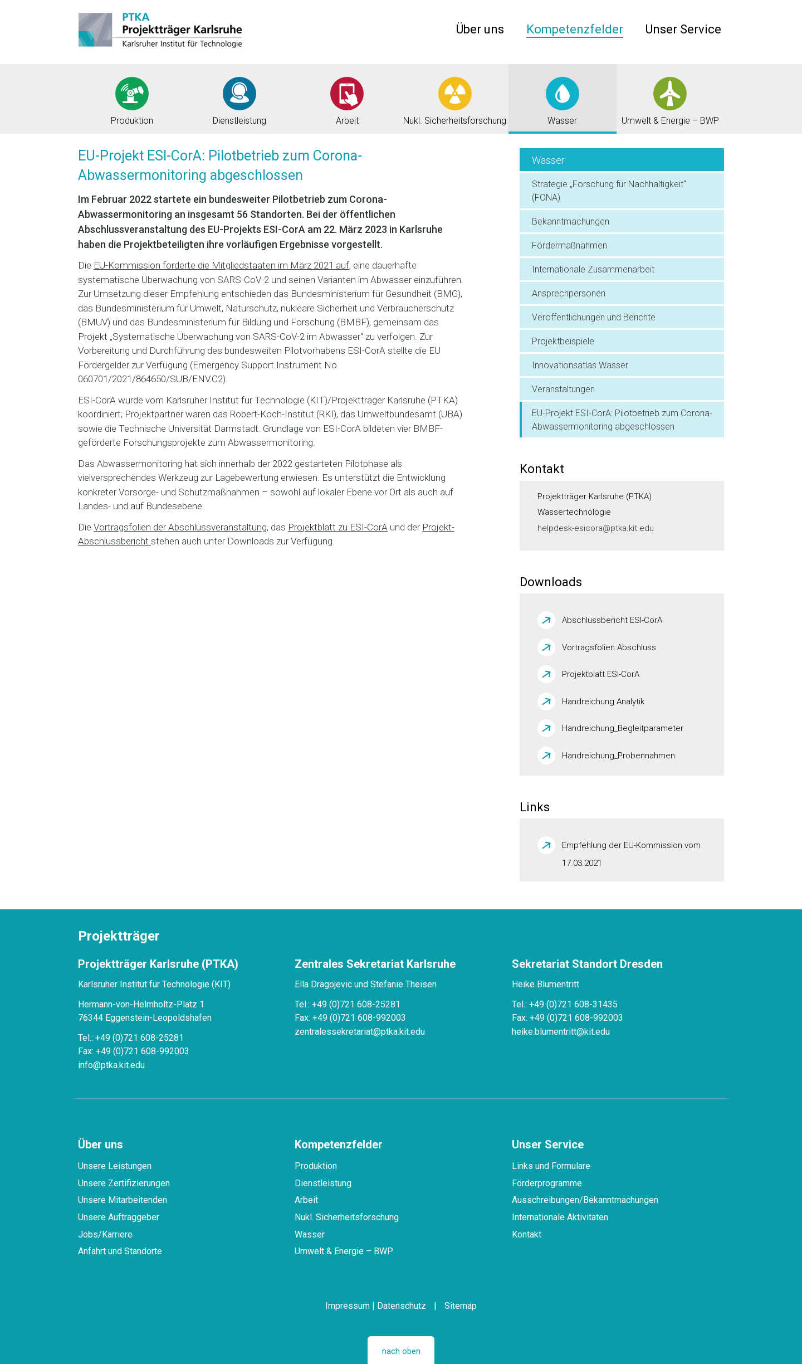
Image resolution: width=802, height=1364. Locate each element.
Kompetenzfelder (574, 29)
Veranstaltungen (563, 389)
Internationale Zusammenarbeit (593, 269)
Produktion (316, 1166)
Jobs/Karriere (105, 1234)
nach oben (401, 1351)
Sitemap (460, 1305)
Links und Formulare (551, 1166)
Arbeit (306, 1200)
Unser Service (683, 29)
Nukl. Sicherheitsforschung (347, 1217)
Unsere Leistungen (114, 1166)
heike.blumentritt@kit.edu (561, 1031)
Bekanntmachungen (570, 221)
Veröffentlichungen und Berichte (594, 317)
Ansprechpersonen (568, 293)
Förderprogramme (547, 1183)
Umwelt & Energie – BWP (344, 1251)
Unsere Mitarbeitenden (122, 1200)
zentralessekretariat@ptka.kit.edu (360, 1031)
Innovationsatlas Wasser (580, 365)
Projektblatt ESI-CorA (600, 674)
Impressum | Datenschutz (375, 1305)
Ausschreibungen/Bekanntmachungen (585, 1200)
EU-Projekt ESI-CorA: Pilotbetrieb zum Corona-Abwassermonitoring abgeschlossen (622, 420)
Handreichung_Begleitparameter (622, 728)
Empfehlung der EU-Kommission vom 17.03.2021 (631, 847)
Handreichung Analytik (603, 701)
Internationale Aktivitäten (560, 1217)
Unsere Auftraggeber (118, 1217)
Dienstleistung (323, 1183)
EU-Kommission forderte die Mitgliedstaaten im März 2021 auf (221, 265)
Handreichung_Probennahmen (618, 756)
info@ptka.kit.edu (111, 1065)
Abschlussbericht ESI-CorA (612, 620)
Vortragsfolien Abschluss (609, 647)
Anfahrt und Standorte (120, 1251)
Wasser (548, 160)
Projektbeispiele (563, 341)
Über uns (480, 29)
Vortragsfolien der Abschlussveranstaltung (180, 527)
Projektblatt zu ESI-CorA (338, 527)
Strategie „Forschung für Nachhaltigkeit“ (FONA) (609, 191)
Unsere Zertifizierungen (124, 1183)
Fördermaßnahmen (569, 245)
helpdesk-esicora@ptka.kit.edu (595, 528)
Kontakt (526, 1234)
